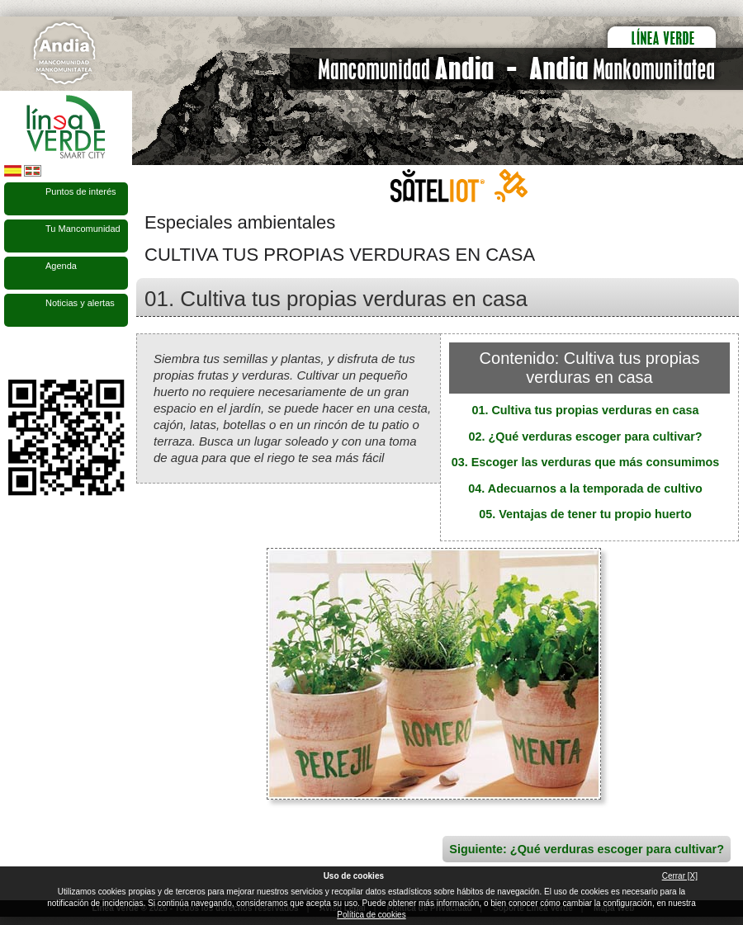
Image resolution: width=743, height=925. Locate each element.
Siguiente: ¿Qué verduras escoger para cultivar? (586, 849)
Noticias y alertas (80, 303)
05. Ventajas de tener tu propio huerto (585, 514)
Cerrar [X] (680, 875)
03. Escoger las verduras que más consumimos (586, 462)
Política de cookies (371, 914)
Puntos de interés (80, 191)
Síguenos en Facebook (14, 353)
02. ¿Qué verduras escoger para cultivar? (585, 436)
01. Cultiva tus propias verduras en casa (584, 410)
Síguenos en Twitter (41, 353)
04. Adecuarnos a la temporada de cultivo (585, 488)
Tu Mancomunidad (83, 229)
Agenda (61, 266)
